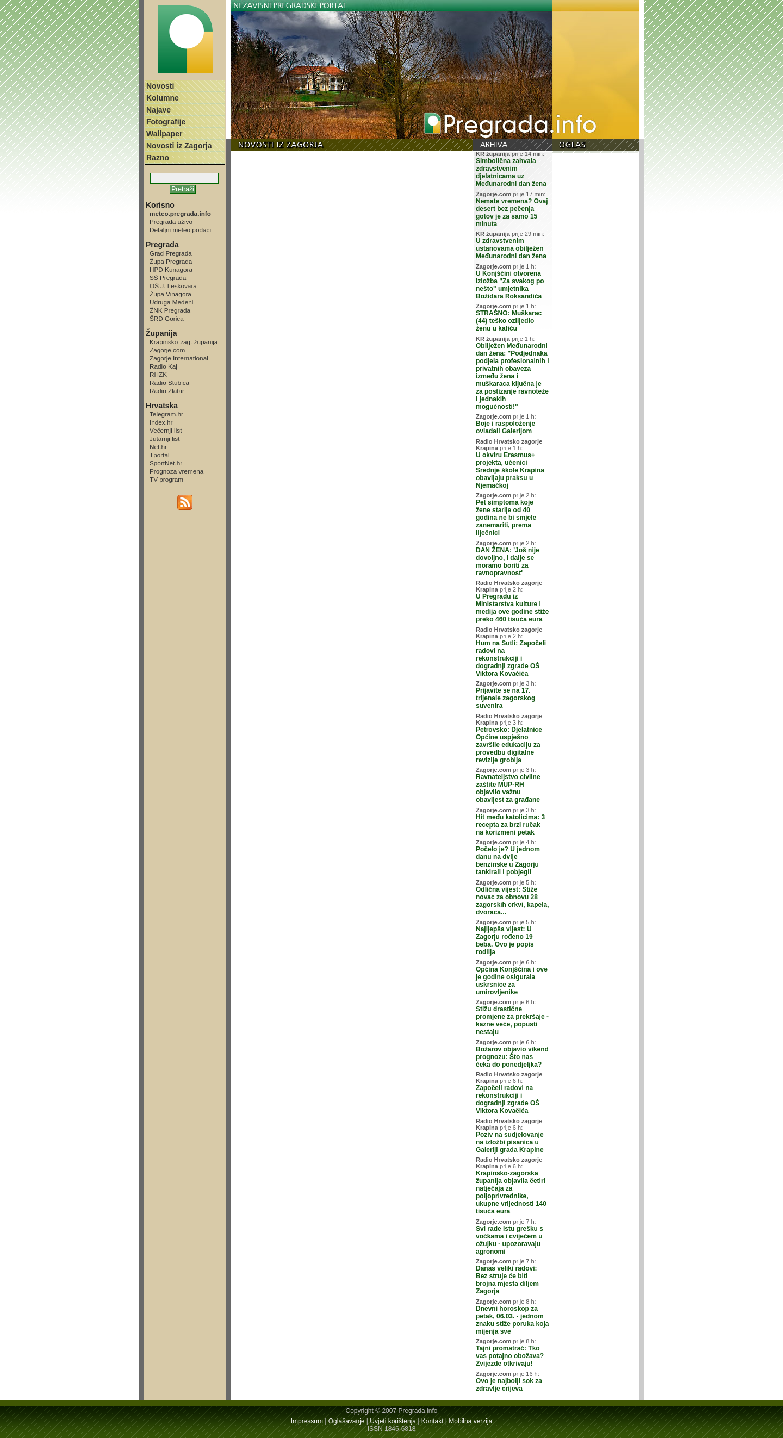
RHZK (158, 374)
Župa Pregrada (171, 261)
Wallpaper (164, 133)
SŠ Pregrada (168, 277)
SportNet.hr (166, 462)
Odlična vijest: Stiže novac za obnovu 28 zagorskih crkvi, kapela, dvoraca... (512, 901)
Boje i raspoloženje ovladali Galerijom (505, 427)
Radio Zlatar (167, 390)
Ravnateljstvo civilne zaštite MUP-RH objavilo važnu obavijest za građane (508, 788)
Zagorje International (179, 358)
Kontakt (432, 1421)
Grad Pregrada (171, 253)
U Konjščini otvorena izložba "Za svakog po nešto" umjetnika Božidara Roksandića (510, 285)
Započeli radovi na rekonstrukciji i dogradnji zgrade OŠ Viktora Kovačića (507, 1099)
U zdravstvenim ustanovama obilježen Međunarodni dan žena (511, 248)
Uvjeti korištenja (393, 1421)
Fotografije (165, 121)
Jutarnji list (165, 438)
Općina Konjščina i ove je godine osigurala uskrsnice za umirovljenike (512, 981)
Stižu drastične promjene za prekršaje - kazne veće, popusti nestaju (512, 1020)
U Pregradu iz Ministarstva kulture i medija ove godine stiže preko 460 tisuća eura (512, 608)
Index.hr (161, 422)
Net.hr (158, 446)
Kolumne (162, 98)
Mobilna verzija (470, 1421)
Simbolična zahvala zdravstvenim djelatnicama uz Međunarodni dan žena (511, 172)
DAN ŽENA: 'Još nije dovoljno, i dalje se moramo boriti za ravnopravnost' (507, 561)
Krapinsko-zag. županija (183, 341)
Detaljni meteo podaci (180, 229)
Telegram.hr (166, 414)
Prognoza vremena (176, 471)
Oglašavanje (346, 1421)
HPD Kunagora (171, 269)
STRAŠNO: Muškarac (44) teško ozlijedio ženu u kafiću (509, 320)
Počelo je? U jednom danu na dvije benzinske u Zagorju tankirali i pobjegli (508, 860)
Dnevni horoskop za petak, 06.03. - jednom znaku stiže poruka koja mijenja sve (512, 1320)
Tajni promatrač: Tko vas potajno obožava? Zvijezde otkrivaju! (510, 1355)
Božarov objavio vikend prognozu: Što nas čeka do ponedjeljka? (512, 1056)
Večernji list (166, 430)
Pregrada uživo (171, 221)
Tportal (160, 454)
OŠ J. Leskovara (173, 285)
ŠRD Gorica (167, 318)
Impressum (307, 1421)
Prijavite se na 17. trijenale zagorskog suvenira (505, 698)
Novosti (160, 86)
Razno (157, 157)
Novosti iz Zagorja (179, 145)
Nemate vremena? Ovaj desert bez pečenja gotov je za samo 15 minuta (512, 212)
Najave (158, 109)
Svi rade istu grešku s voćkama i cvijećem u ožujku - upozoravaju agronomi (509, 1240)
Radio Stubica (169, 382)
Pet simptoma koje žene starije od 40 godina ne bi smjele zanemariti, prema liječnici (506, 518)
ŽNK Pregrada (170, 310)
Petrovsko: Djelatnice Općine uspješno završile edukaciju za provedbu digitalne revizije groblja (509, 745)
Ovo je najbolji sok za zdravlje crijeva (509, 1384)
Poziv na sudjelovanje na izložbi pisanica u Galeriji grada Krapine (510, 1142)
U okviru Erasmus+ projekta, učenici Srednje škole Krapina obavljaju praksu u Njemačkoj (510, 470)
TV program (166, 479)
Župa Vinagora (170, 293)
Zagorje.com (167, 349)
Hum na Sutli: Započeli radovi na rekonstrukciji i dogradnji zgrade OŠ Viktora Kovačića (511, 658)
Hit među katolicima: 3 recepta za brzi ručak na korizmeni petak (510, 824)
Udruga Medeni (171, 302)
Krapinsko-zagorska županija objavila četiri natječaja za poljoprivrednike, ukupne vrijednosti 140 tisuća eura (511, 1192)
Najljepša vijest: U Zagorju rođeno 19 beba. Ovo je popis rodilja (505, 940)
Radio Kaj (163, 366)
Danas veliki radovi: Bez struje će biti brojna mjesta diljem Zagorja (507, 1280)
